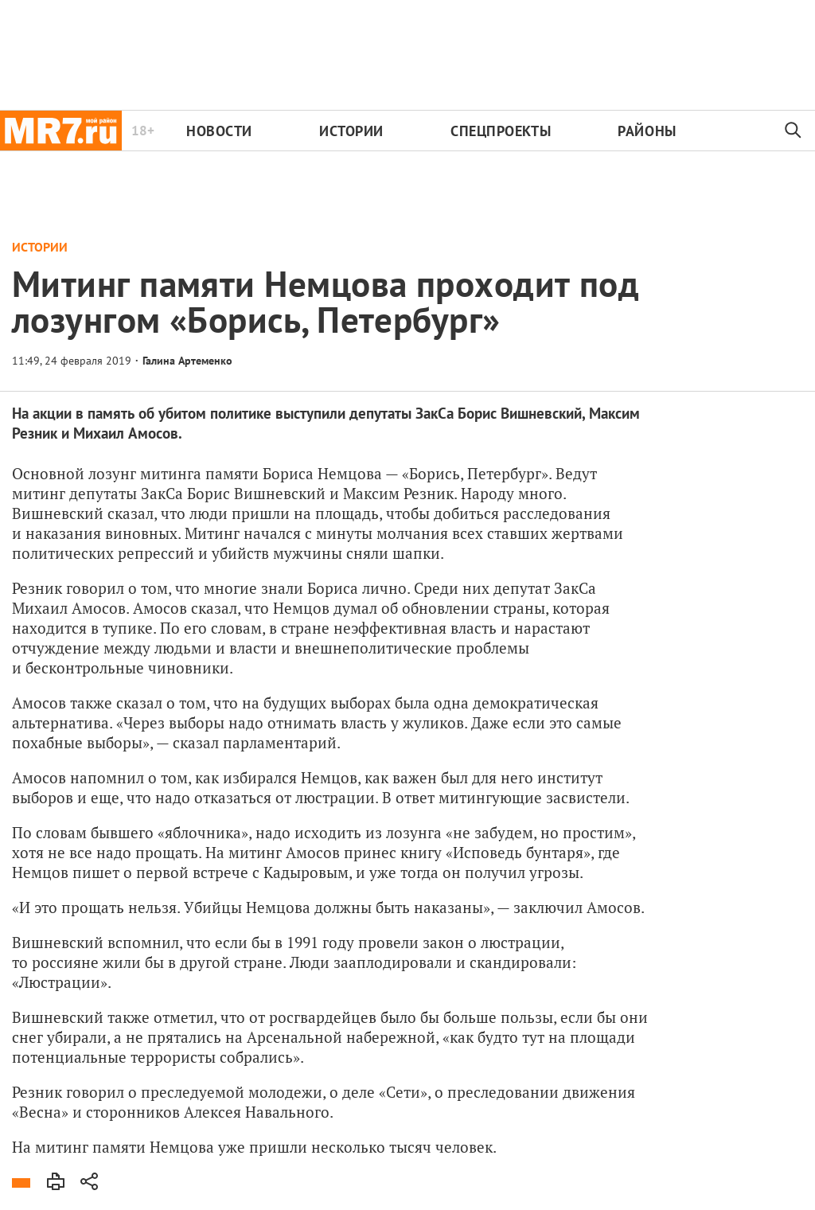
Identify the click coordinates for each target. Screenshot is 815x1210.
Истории (351, 131)
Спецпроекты (500, 131)
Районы (647, 131)
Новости (219, 131)
